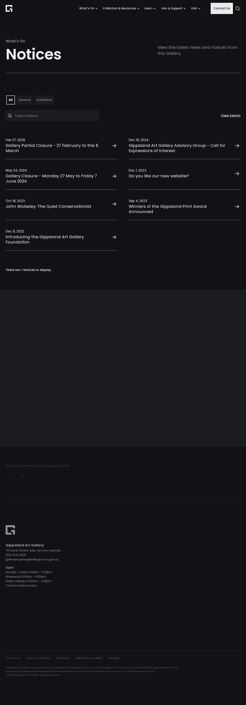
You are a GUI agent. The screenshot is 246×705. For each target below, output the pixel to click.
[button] (88, 8)
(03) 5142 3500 (16, 555)
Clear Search (230, 116)
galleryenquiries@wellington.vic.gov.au (32, 559)
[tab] (10, 99)
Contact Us (221, 8)
